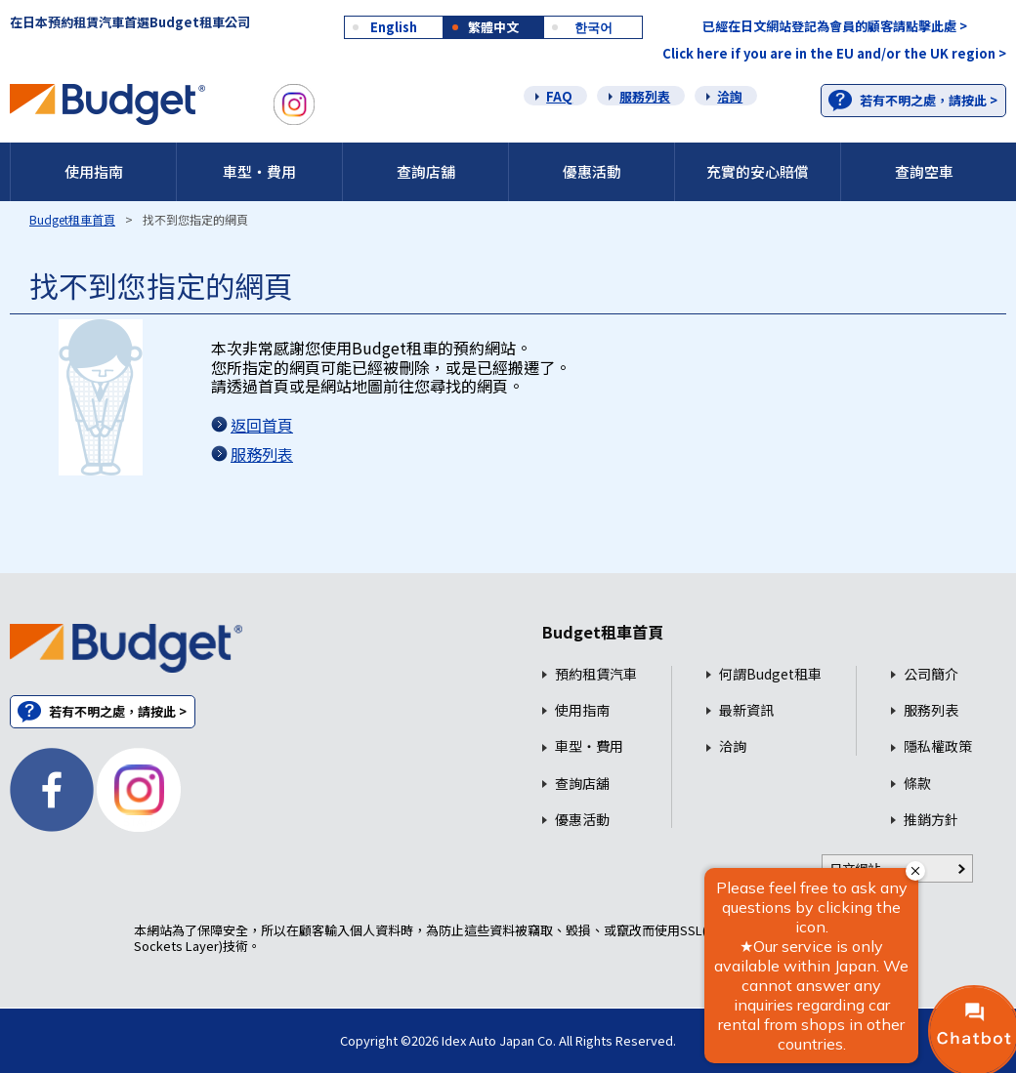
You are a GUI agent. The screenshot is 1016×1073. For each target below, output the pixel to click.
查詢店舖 (426, 171)
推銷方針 (931, 819)
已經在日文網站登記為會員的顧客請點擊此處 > (834, 26)
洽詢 (729, 96)
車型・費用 (259, 171)
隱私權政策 (938, 746)
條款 (917, 783)
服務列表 (644, 96)
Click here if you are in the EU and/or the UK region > (834, 53)
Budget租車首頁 (72, 219)
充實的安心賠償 (757, 171)
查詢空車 (924, 171)
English (393, 27)
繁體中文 (493, 27)
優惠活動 (592, 171)
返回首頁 (262, 424)
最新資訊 (746, 710)
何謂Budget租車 (770, 674)
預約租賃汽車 (596, 674)
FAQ (559, 96)
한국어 (593, 27)
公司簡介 (931, 674)
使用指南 (93, 171)
